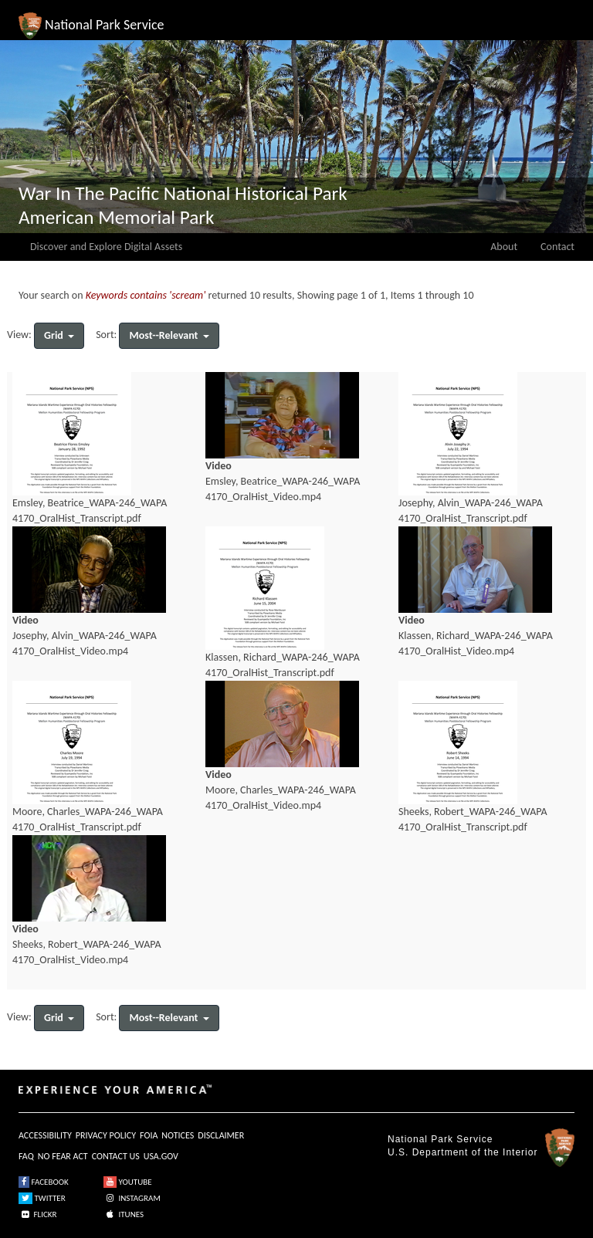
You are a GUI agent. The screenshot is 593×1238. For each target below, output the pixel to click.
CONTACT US (116, 1156)
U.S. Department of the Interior (462, 1152)
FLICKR (38, 1214)
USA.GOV (161, 1156)
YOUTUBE (127, 1182)
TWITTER (42, 1198)
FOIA (149, 1135)
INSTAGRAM (132, 1198)
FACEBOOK (44, 1182)
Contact (557, 246)
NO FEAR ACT (63, 1156)
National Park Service (440, 1139)
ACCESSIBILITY (45, 1135)
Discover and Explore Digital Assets (106, 246)
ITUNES (123, 1214)
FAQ (26, 1156)
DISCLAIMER (221, 1135)
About (503, 246)
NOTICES (177, 1135)
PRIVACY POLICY (106, 1135)
